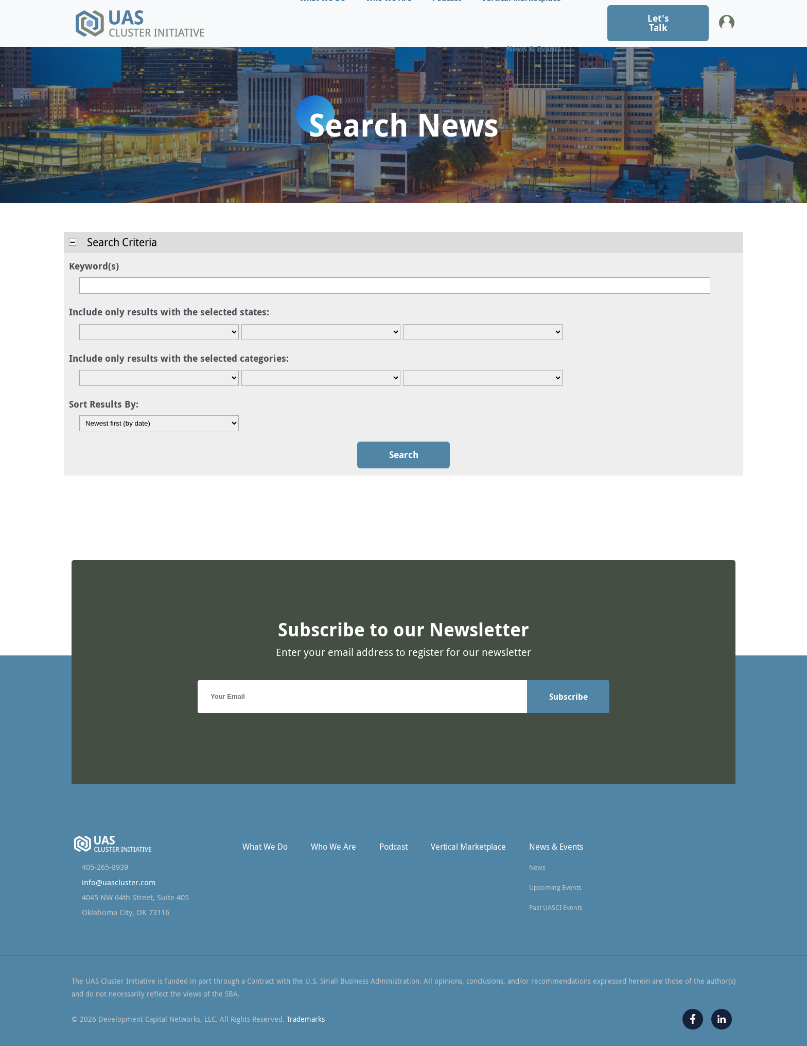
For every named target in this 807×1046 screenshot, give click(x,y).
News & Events (533, 48)
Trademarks (306, 1019)
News (537, 867)
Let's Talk (658, 23)
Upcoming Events (555, 887)
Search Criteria (113, 242)
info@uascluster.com (118, 882)
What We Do (265, 846)
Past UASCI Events (556, 907)
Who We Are (333, 846)
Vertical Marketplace (468, 846)
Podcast (393, 846)
